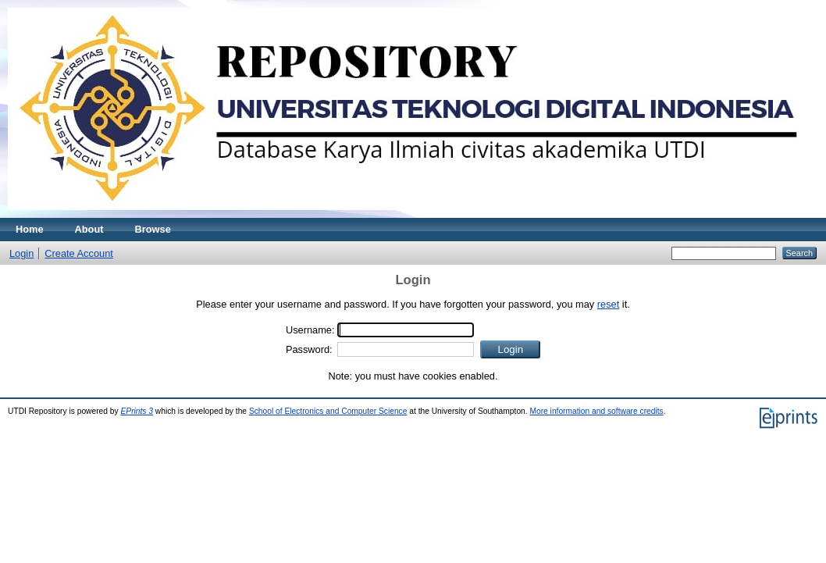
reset (608, 304)
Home (30, 229)
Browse (153, 229)
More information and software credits (596, 411)
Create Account (79, 253)
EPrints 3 (136, 411)
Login (21, 253)
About (89, 229)
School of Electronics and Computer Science (328, 411)
